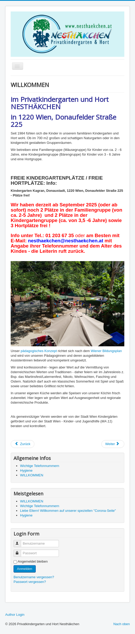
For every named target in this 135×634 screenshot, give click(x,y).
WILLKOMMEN (31, 475)
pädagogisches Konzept (39, 351)
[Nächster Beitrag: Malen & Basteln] (112, 444)
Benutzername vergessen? (34, 577)
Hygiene (26, 470)
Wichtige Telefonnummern (39, 466)
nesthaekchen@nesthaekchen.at (65, 240)
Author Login (14, 615)
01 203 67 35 (59, 235)
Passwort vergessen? (30, 582)
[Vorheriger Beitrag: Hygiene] (22, 444)
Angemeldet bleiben (33, 561)
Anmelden (24, 569)
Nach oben (121, 624)
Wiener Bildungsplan (106, 351)
